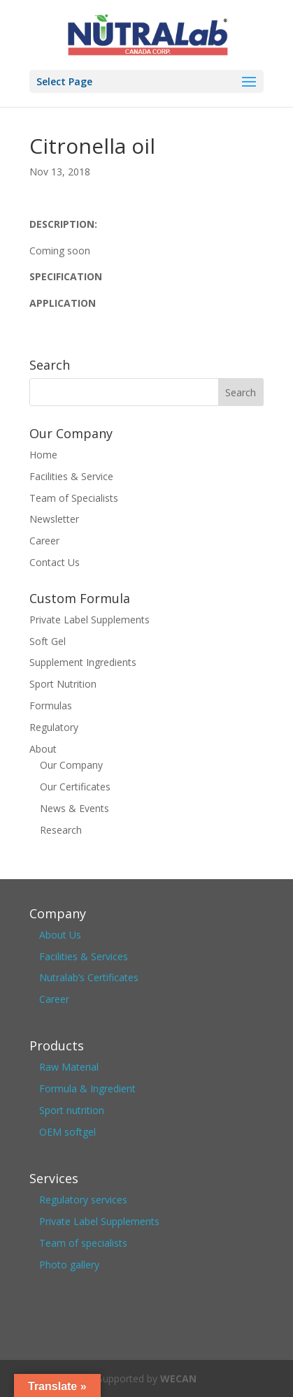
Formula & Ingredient (87, 1088)
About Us (60, 934)
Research (61, 830)
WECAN (178, 1378)
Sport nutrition (71, 1110)
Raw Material (69, 1066)
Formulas (50, 705)
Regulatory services (83, 1199)
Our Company (71, 765)
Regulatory (53, 727)
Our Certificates (75, 786)
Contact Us (54, 562)
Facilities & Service (71, 476)
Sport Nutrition (63, 683)
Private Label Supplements (89, 619)
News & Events (74, 808)
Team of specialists (83, 1243)
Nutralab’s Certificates (88, 977)
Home (43, 454)
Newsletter (54, 519)
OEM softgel (67, 1131)
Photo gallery (69, 1264)
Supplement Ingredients (82, 662)
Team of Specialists (73, 498)
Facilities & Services (83, 956)
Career (44, 540)
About (43, 748)
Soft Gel (47, 641)
